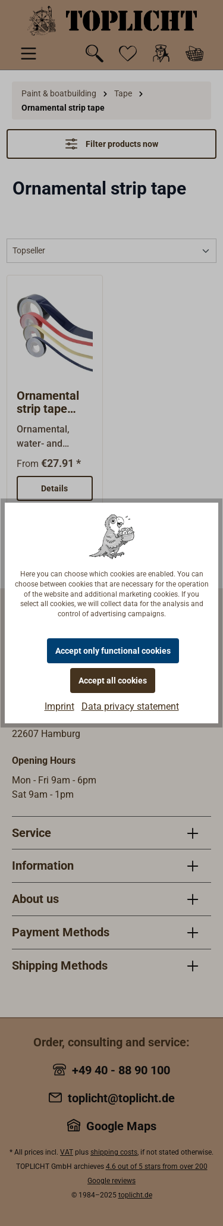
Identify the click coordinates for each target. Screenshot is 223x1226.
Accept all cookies (112, 680)
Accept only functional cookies (113, 651)
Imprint (59, 706)
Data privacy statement (130, 706)
